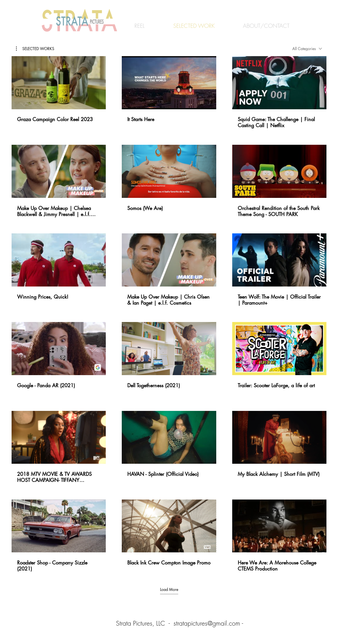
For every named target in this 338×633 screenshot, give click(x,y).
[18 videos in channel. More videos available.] (169, 314)
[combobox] (307, 48)
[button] (35, 49)
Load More (169, 589)
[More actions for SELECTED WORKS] (35, 49)
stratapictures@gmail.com (207, 623)
